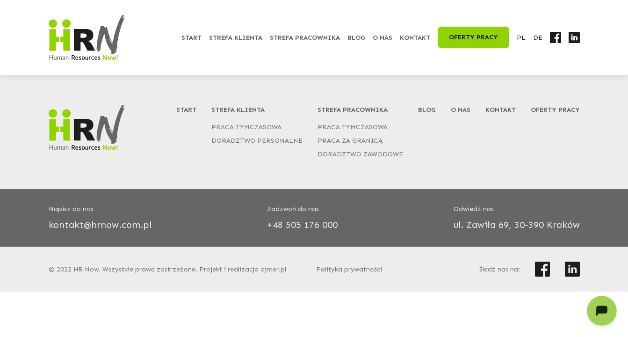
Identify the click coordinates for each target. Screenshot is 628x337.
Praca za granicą (350, 141)
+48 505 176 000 (302, 224)
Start (191, 38)
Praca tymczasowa (246, 127)
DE (537, 38)
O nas (382, 38)
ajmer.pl (273, 269)
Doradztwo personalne (257, 141)
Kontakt (415, 38)
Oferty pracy (473, 37)
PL (521, 38)
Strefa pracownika (305, 38)
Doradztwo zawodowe (360, 154)
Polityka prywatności (349, 269)
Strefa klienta (235, 38)
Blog (356, 38)
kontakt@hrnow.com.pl (100, 224)
